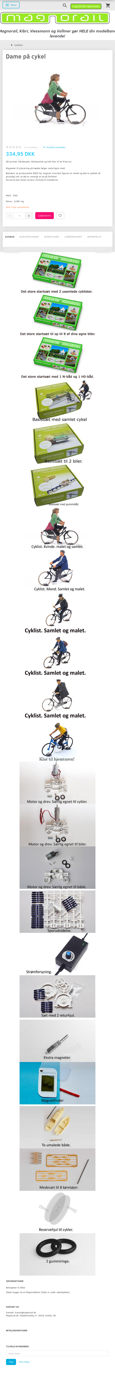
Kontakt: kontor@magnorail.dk (21, 1312)
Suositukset (51, 236)
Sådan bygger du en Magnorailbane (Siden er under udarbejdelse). (38, 1292)
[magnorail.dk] (55, 17)
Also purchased (29, 236)
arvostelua (31, 147)
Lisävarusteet (73, 236)
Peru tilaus (24, 1361)
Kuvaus (9, 236)
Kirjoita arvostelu (55, 147)
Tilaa (11, 1361)
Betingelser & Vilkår (15, 1287)
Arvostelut (94, 236)
